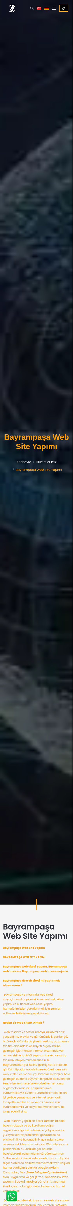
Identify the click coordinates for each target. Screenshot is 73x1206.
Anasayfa (24, 462)
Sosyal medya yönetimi (33, 1181)
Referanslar (63, 8)
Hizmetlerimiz (46, 462)
